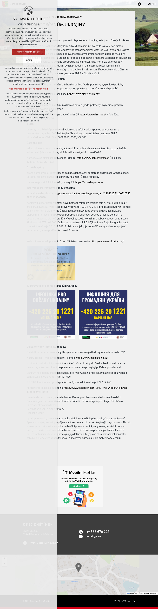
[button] (120, 592)
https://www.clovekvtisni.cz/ (83, 94)
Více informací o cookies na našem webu (28, 89)
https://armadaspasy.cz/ (89, 182)
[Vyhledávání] (139, 4)
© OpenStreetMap (148, 593)
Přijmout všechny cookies (28, 52)
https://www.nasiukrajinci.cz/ (107, 241)
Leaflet (132, 593)
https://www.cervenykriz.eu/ (93, 157)
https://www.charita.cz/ (93, 114)
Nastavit (28, 60)
